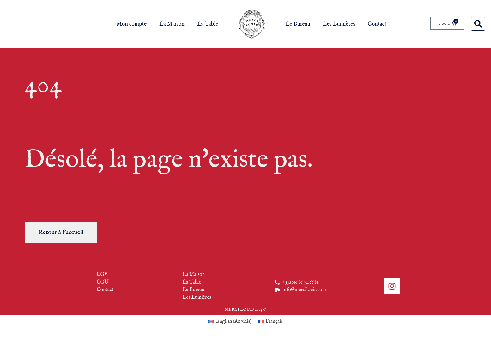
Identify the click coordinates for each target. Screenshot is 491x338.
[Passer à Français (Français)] (270, 321)
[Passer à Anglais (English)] (229, 321)
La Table (207, 24)
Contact (377, 24)
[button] (478, 24)
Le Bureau (298, 24)
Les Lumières (339, 24)
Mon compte (132, 24)
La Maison (172, 24)
